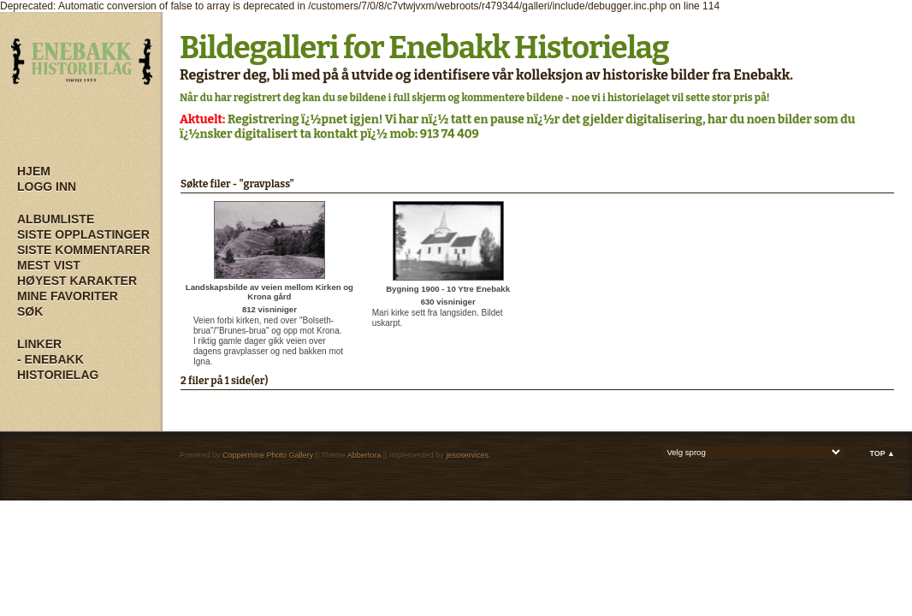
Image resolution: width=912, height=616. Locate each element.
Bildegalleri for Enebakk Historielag (424, 48)
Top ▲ (882, 453)
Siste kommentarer (83, 250)
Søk (30, 311)
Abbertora (364, 455)
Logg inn (46, 186)
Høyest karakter (77, 280)
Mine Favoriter (67, 296)
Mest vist (48, 265)
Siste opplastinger (83, 234)
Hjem (33, 171)
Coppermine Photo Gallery (267, 455)
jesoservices (467, 455)
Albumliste (55, 219)
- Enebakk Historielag (57, 367)
